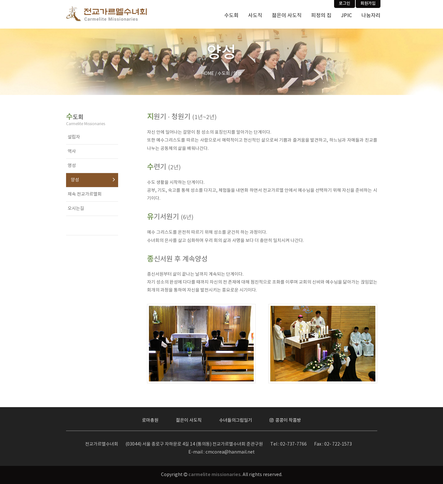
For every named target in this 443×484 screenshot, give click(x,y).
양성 (75, 180)
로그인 (344, 3)
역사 (72, 151)
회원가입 (368, 3)
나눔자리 (370, 15)
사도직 (255, 15)
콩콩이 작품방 (285, 420)
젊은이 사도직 (287, 15)
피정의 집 (321, 15)
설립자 (74, 137)
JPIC (346, 15)
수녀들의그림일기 (235, 420)
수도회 (231, 15)
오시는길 (76, 208)
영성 (72, 165)
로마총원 (150, 420)
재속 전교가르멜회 (85, 194)
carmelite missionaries (214, 474)
